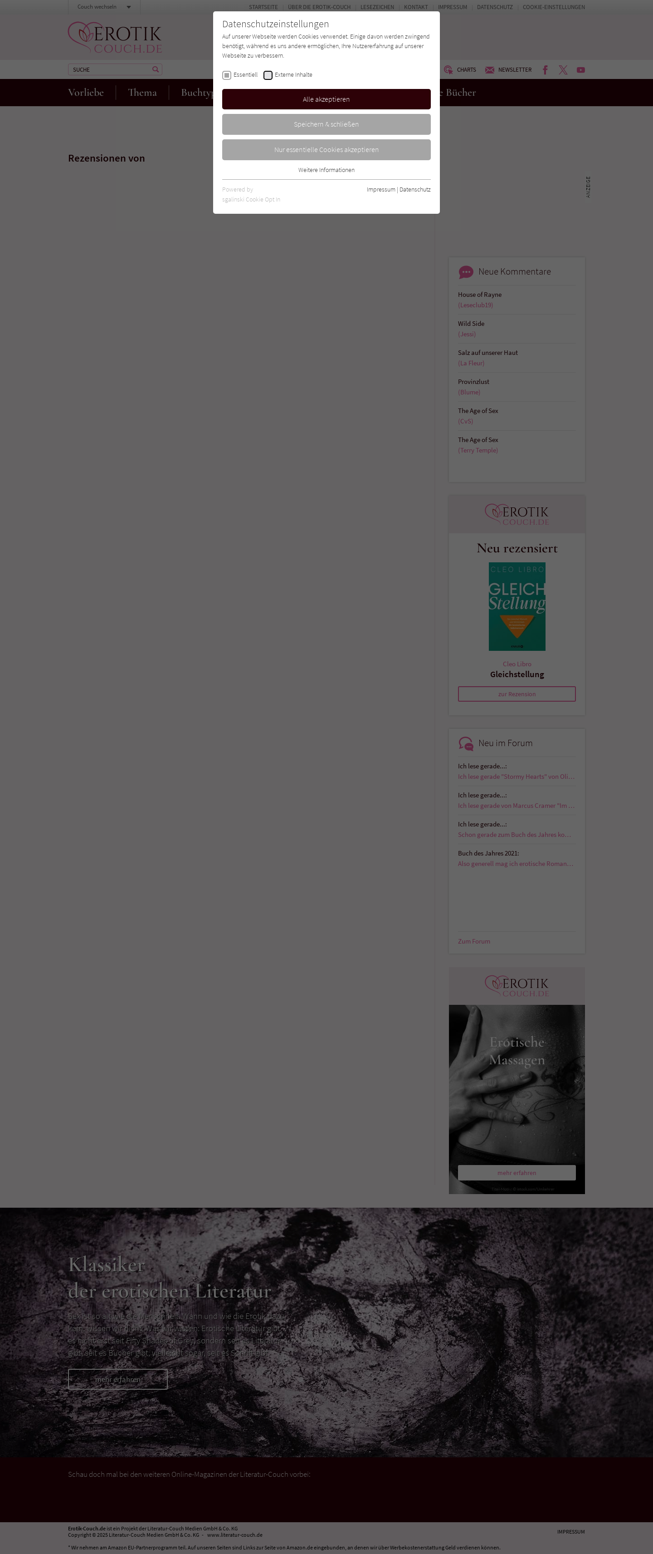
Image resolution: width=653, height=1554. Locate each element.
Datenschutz (415, 189)
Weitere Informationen (326, 170)
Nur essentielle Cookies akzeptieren (326, 149)
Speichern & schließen (326, 123)
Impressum (381, 189)
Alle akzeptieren (326, 98)
